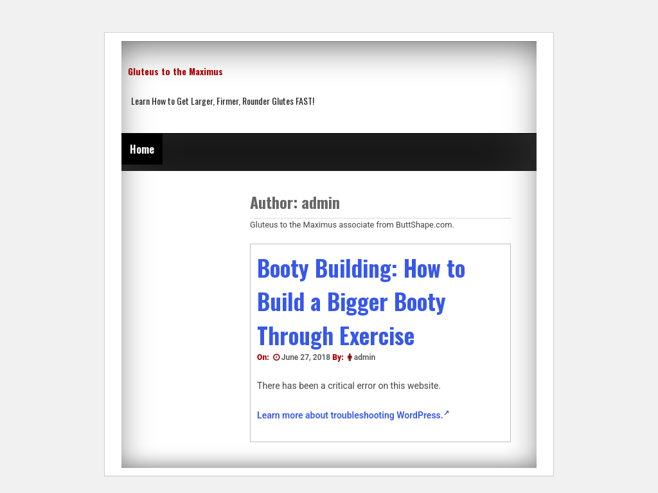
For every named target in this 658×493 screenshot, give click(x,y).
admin (364, 357)
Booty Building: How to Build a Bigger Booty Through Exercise (361, 301)
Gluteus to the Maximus (175, 71)
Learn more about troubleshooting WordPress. (353, 415)
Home (142, 149)
